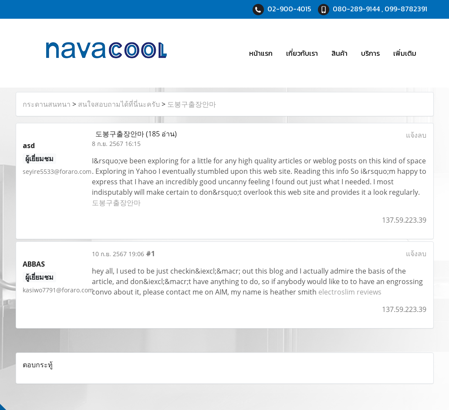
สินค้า (339, 53)
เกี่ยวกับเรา (302, 53)
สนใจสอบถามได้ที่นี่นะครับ (119, 104)
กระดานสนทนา (47, 104)
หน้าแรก (261, 53)
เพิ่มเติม (404, 53)
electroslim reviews (349, 292)
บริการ (370, 53)
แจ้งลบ (416, 135)
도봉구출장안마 (191, 104)
